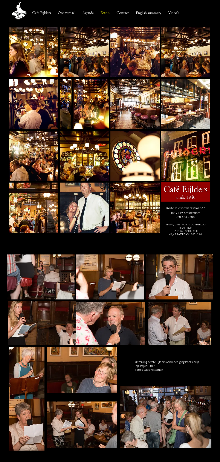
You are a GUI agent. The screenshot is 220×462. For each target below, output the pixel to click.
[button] (33, 52)
